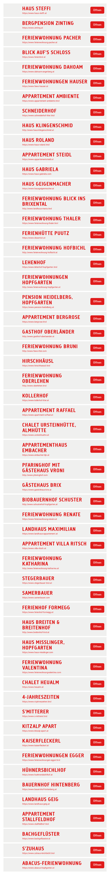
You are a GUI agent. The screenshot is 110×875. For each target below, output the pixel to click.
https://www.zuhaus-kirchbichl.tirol (38, 853)
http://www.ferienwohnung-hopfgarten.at (41, 287)
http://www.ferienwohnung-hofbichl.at (39, 252)
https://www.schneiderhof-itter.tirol (38, 115)
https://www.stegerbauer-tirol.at (37, 583)
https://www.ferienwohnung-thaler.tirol (40, 223)
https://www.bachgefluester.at (36, 838)
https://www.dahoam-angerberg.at (38, 71)
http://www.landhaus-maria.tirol (37, 208)
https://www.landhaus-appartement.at (40, 534)
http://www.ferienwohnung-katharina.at (40, 568)
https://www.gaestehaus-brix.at (37, 490)
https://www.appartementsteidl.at (38, 159)
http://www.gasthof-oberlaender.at (38, 336)
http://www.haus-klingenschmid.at (38, 130)
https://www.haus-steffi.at (34, 13)
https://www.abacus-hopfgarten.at (38, 868)
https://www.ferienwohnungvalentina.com (41, 672)
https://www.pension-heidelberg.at (38, 307)
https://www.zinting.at (32, 28)
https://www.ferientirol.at (34, 57)
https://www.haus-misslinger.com (37, 652)
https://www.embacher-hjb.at (35, 455)
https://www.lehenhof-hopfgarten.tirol (39, 267)
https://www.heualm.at (33, 687)
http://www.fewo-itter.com (34, 351)
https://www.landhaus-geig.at (36, 804)
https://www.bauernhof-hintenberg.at (39, 789)
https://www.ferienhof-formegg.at (37, 612)
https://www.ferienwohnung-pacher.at (39, 42)
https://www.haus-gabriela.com (36, 174)
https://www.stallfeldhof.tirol (35, 824)
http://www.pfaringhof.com (35, 475)
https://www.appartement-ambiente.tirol (40, 101)
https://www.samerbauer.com (36, 597)
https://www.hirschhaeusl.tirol (36, 365)
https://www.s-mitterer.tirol (34, 716)
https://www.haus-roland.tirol (35, 145)
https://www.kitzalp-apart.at (35, 731)
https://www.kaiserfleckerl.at (35, 745)
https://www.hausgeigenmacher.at (38, 188)
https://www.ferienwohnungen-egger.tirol (41, 760)
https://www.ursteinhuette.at (35, 435)
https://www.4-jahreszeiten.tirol (36, 701)
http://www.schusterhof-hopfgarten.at (40, 504)
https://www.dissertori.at (33, 238)
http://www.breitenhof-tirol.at (35, 632)
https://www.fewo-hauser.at (35, 86)
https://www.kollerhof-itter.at (35, 400)
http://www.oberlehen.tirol (34, 386)
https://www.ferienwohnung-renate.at (39, 519)
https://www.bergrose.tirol (34, 322)
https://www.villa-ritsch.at (34, 548)
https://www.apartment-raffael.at (37, 415)
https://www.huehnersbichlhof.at (37, 775)
